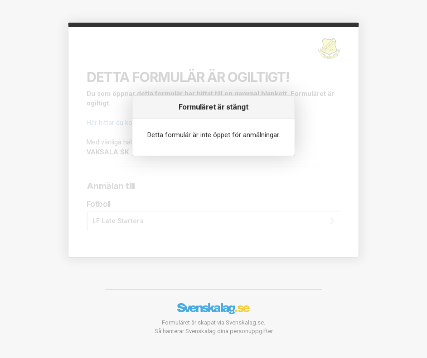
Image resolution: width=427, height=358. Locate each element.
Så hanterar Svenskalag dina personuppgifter (214, 331)
